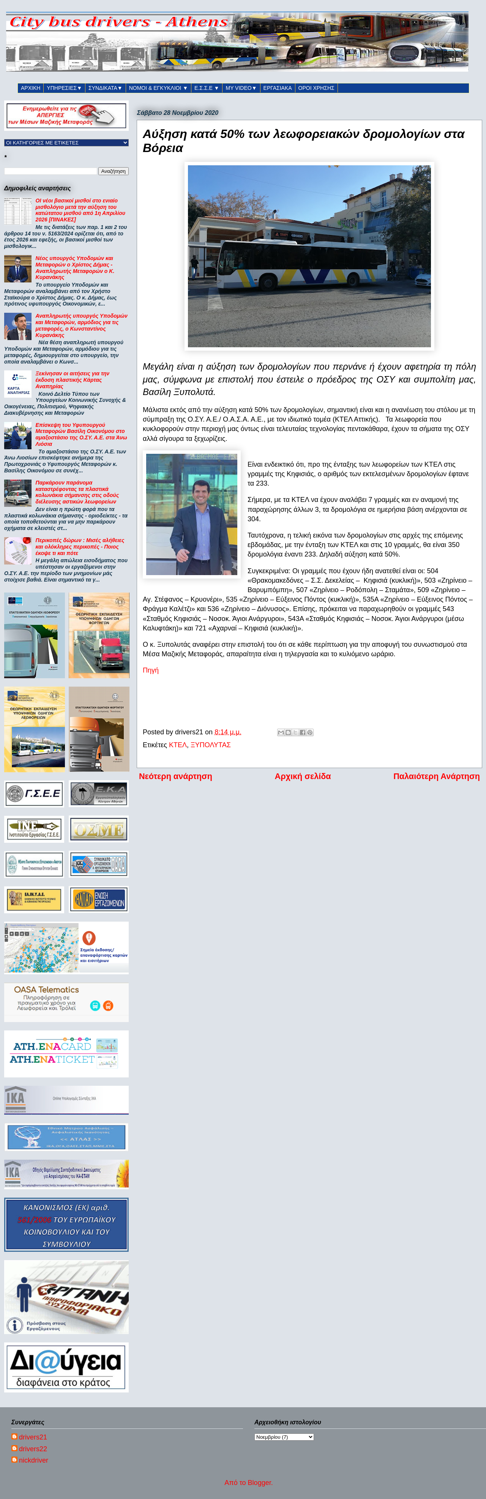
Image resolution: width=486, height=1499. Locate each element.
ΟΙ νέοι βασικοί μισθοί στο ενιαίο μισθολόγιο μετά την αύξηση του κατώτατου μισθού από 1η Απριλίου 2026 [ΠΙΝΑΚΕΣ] (80, 210)
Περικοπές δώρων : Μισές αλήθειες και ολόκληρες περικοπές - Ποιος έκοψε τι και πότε (80, 546)
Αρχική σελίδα (303, 776)
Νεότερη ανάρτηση (175, 776)
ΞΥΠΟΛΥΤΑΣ (211, 745)
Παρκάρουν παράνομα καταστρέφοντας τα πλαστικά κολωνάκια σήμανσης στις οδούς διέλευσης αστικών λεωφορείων (77, 492)
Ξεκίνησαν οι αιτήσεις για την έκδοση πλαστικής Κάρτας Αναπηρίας (72, 379)
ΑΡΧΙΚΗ (30, 88)
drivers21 (33, 1437)
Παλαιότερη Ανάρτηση (436, 776)
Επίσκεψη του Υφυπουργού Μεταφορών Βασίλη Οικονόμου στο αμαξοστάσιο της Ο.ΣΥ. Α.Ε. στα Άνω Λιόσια (81, 434)
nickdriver (33, 1460)
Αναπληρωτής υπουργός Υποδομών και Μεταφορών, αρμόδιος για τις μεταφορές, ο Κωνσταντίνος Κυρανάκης (82, 325)
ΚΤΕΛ (178, 745)
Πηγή (151, 670)
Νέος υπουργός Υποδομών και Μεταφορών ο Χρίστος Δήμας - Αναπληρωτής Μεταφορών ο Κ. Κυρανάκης (75, 267)
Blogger (259, 1482)
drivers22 (33, 1449)
